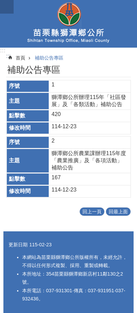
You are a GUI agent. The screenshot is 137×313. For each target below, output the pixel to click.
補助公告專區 (49, 58)
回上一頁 (92, 211)
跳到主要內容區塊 (3, 3)
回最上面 (118, 211)
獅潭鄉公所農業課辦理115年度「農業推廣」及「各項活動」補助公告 (88, 160)
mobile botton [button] (7, 7)
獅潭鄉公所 (68, 24)
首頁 (20, 58)
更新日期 (18, 244)
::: (2, 50)
